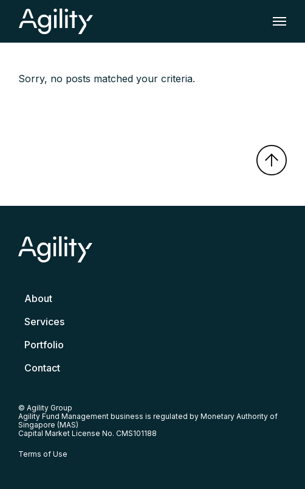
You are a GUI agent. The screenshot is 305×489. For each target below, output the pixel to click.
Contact (42, 368)
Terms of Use (42, 454)
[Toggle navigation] (276, 21)
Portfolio (44, 345)
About (38, 298)
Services (44, 321)
